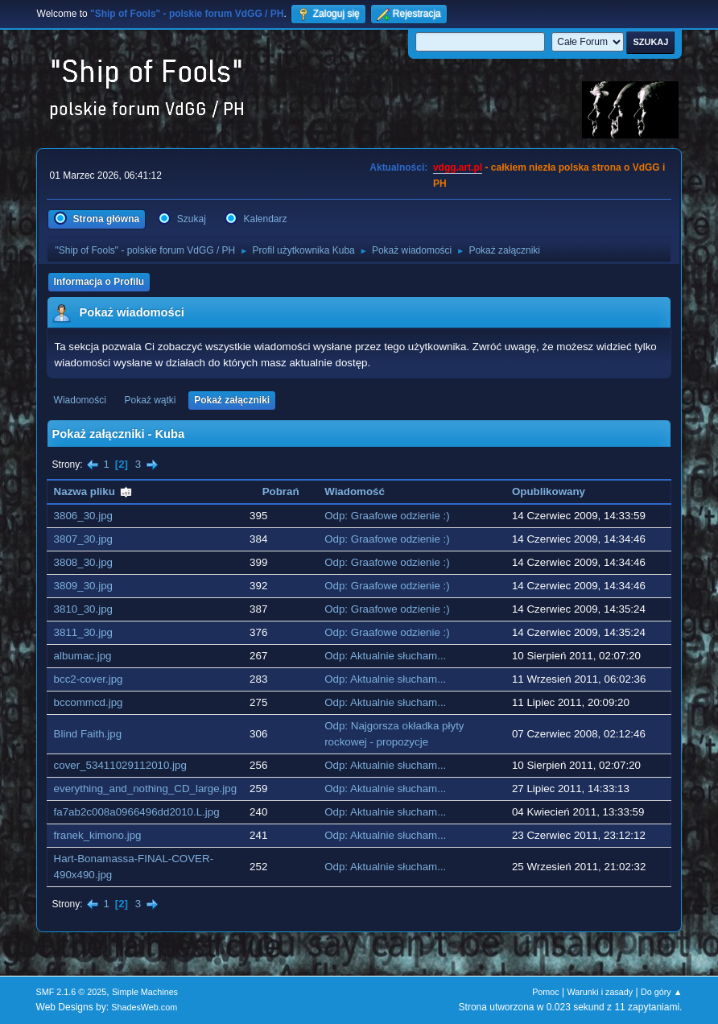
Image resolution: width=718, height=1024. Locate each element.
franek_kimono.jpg (98, 835)
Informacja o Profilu (99, 281)
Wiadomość (354, 491)
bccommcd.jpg (88, 702)
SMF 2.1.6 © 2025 (71, 992)
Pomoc (545, 992)
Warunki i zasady (600, 992)
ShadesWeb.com (144, 1007)
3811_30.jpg (83, 632)
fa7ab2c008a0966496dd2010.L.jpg (137, 812)
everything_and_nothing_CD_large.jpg (145, 788)
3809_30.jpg (83, 586)
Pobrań (280, 491)
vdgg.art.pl (457, 167)
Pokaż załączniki (232, 400)
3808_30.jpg (83, 562)
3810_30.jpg (83, 609)
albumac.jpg (83, 656)
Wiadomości (80, 400)
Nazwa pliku (93, 491)
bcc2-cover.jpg (88, 679)
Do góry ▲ (661, 992)
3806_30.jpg (83, 516)
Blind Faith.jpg (88, 734)
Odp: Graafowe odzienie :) (387, 516)
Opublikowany (548, 491)
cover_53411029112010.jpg (120, 765)
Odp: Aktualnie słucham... (385, 656)
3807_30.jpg (83, 539)
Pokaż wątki (150, 400)
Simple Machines (145, 992)
